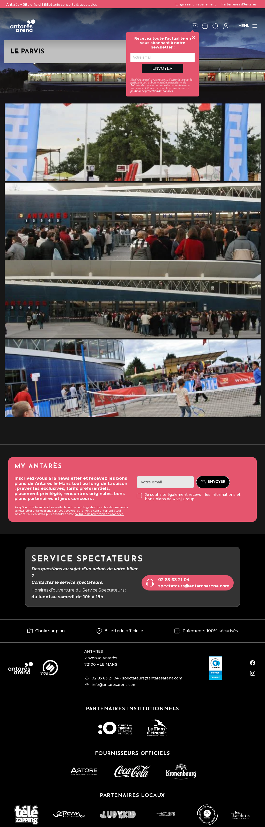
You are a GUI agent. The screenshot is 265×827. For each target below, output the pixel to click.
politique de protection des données (151, 91)
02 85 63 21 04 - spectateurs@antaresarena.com (137, 678)
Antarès (135, 85)
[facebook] (252, 663)
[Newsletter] (194, 26)
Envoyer (162, 68)
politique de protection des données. (99, 514)
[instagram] (252, 673)
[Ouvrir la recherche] (215, 26)
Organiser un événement (195, 4)
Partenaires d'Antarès (239, 4)
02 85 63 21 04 (174, 579)
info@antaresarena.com (114, 684)
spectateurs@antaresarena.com (194, 585)
